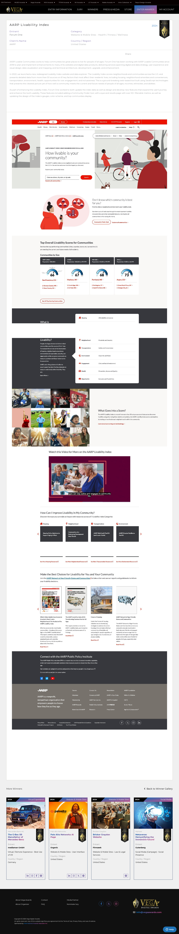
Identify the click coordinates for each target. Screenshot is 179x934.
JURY (80, 9)
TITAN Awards (65, 2)
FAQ (43, 904)
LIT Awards (93, 2)
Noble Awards (108, 2)
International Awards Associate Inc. (36, 923)
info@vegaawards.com (149, 912)
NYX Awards (49, 2)
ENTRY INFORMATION (60, 9)
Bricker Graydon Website (101, 835)
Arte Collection (124, 2)
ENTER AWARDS (145, 9)
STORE (128, 9)
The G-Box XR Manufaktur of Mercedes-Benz (16, 837)
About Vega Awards (23, 900)
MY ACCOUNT (166, 9)
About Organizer (22, 904)
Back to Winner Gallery (158, 788)
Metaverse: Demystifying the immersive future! (144, 837)
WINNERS (93, 9)
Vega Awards (35, 2)
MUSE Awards (21, 2)
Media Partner (72, 900)
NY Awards (80, 2)
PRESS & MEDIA (111, 9)
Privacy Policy (77, 921)
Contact (44, 900)
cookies (92, 921)
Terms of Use (67, 921)
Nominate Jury (73, 904)
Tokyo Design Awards (143, 2)
